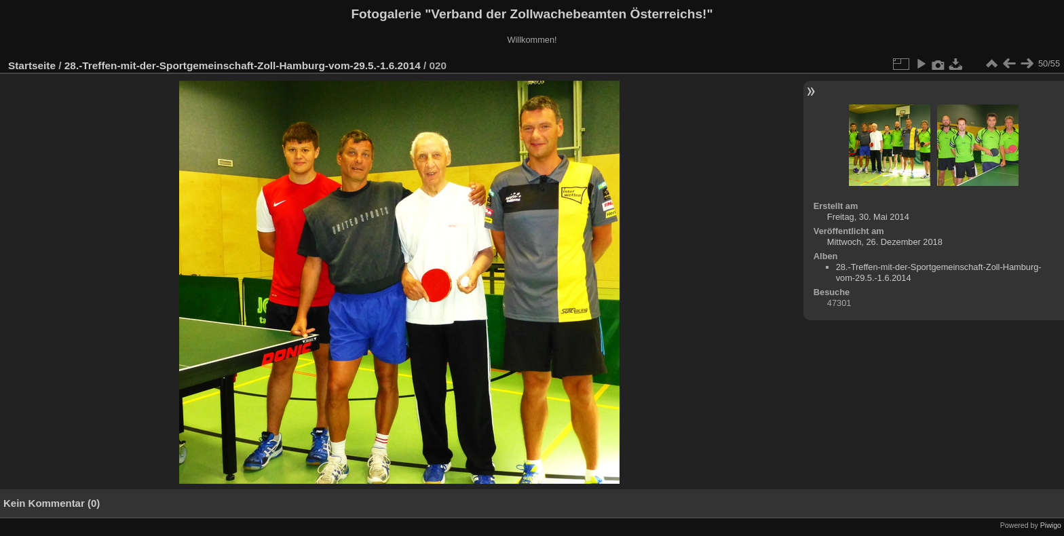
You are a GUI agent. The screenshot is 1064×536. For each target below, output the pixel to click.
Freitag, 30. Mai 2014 (868, 217)
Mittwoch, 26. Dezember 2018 (885, 242)
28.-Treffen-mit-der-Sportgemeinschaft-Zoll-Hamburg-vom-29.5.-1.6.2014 (242, 65)
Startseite (32, 65)
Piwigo (1050, 525)
